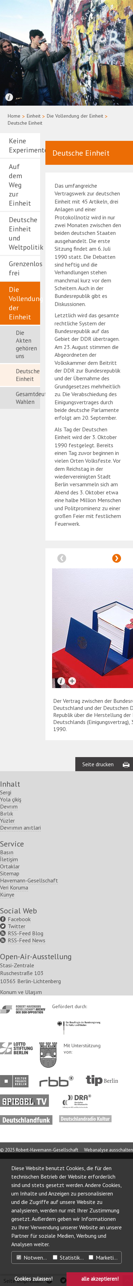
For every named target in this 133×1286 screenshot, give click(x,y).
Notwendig (33, 1257)
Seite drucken (98, 890)
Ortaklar (10, 993)
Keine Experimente (24, 145)
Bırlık (6, 940)
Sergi (5, 919)
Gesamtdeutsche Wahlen (28, 398)
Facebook (19, 1045)
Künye (7, 1021)
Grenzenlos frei (24, 268)
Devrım (9, 933)
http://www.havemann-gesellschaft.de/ (22, 1136)
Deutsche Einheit (28, 375)
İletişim (9, 986)
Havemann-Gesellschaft (29, 1007)
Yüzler (7, 947)
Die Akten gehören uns (26, 344)
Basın (6, 978)
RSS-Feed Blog (25, 1059)
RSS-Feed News (26, 1066)
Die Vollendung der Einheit (75, 116)
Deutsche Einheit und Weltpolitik (24, 233)
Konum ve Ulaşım (21, 1119)
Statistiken (69, 1257)
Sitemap (9, 1000)
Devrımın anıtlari (20, 954)
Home (14, 116)
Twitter (16, 1052)
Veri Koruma (14, 1014)
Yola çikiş (10, 926)
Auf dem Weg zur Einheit (20, 185)
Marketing (104, 1257)
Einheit (33, 116)
